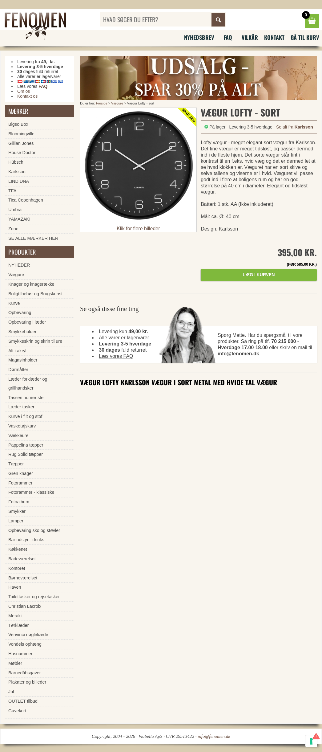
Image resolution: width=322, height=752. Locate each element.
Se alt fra (294, 127)
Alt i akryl (17, 350)
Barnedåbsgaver (24, 672)
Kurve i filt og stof (25, 416)
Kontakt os (27, 96)
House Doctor (21, 152)
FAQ (227, 37)
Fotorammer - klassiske (31, 492)
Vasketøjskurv (22, 425)
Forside (101, 103)
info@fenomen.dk (238, 353)
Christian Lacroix (24, 606)
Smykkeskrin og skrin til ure (35, 341)
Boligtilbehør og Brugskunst (35, 293)
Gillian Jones (21, 143)
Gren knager (20, 473)
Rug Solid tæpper (25, 454)
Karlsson (17, 171)
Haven (14, 587)
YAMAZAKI (19, 219)
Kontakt (274, 37)
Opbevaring (19, 312)
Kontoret (16, 568)
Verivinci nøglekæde (28, 634)
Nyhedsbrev (199, 37)
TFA (12, 190)
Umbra (15, 209)
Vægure (117, 103)
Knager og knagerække (31, 284)
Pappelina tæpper (25, 445)
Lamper (15, 520)
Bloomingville (21, 133)
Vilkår (250, 37)
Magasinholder (22, 360)
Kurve (14, 303)
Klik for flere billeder (138, 228)
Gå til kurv (305, 37)
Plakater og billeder (27, 682)
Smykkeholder (22, 331)
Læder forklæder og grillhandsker (27, 383)
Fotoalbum (18, 501)
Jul (11, 691)
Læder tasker (21, 406)
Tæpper (16, 463)
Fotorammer (20, 482)
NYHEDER (19, 265)
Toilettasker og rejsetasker (34, 596)
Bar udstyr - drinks (26, 539)
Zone (13, 228)
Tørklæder (18, 625)
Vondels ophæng (25, 644)
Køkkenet (17, 549)
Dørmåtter (18, 369)
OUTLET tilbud (23, 701)
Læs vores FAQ (116, 356)
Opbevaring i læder (27, 322)
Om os (23, 91)
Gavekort (17, 710)
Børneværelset (22, 577)
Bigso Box (18, 124)
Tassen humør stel (26, 397)
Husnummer (20, 653)
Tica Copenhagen (25, 200)
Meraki (15, 615)
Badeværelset (22, 558)
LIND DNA (18, 181)
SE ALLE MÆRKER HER (33, 238)
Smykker (17, 511)
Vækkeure (18, 435)
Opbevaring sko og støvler (34, 530)
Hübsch (15, 162)
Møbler (15, 663)
